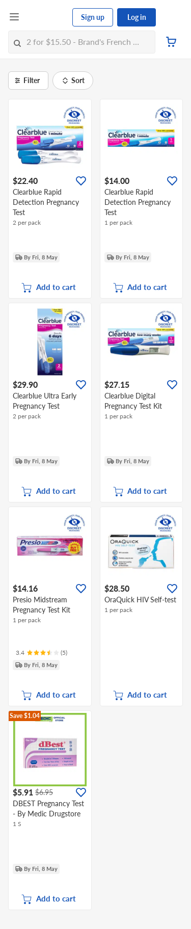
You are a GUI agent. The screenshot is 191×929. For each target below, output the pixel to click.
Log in (136, 17)
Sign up (92, 17)
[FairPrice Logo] (46, 17)
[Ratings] (41, 653)
